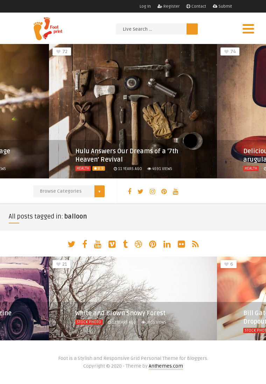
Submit (222, 6)
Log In (145, 6)
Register (169, 6)
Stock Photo (89, 322)
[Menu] (248, 28)
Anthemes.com (166, 366)
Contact (196, 6)
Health (83, 168)
